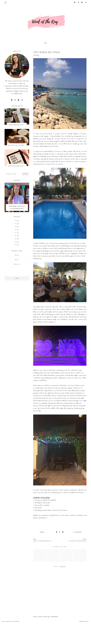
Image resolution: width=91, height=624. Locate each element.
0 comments (77, 532)
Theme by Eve (84, 621)
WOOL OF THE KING (13, 621)
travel (42, 532)
